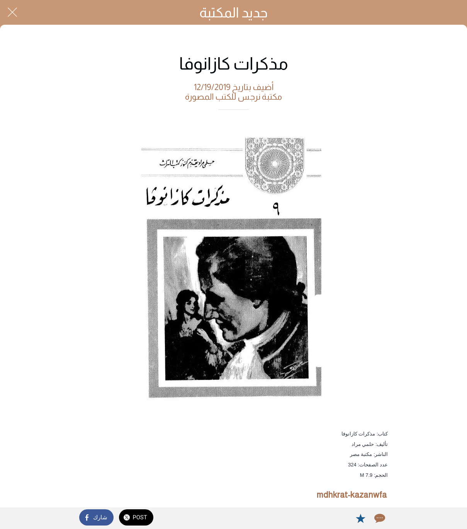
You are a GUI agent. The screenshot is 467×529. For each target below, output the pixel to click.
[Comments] (379, 518)
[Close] (12, 12)
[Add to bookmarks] (360, 518)
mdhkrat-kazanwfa (351, 495)
